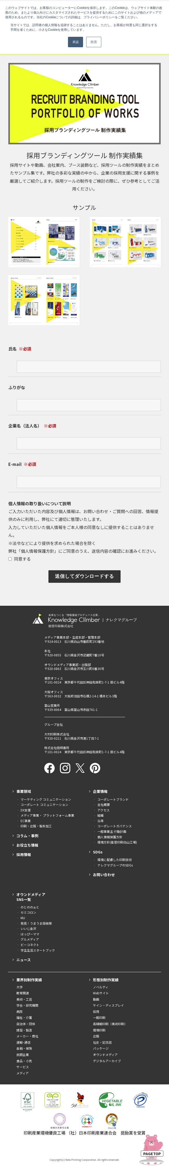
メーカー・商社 (27, 1036)
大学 (19, 987)
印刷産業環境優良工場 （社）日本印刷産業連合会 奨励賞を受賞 (85, 1133)
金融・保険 (24, 1048)
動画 (96, 999)
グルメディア (30, 939)
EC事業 (26, 820)
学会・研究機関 (27, 1005)
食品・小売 (24, 1061)
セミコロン (28, 912)
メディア (22, 1073)
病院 (19, 1011)
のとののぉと (30, 907)
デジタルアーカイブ (107, 1061)
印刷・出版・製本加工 (36, 826)
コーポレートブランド (113, 799)
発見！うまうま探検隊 (36, 923)
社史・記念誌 (102, 1042)
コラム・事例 (27, 835)
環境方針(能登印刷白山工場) (117, 842)
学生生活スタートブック (38, 950)
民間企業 (22, 1054)
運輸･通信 (23, 1042)
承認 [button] (75, 42)
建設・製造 (24, 1030)
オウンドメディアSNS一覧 (30, 897)
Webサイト (101, 993)
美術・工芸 (24, 999)
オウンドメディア (105, 1054)
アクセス (103, 810)
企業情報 (100, 791)
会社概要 (103, 804)
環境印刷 (99, 1030)
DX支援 (26, 810)
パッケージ (101, 1048)
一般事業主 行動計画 (111, 831)
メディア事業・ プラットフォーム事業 (47, 815)
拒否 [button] (94, 42)
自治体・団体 (25, 1023)
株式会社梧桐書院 (56, 747)
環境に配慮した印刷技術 (114, 859)
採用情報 (23, 854)
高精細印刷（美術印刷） (110, 1023)
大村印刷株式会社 (56, 734)
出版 (96, 1036)
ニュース (23, 959)
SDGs (98, 851)
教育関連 (22, 993)
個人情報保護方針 (37, 551)
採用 (96, 1011)
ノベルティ (100, 987)
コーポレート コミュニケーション (44, 804)
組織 (100, 815)
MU (23, 918)
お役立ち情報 (27, 845)
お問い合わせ (104, 874)
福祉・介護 (24, 1017)
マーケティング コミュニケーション (46, 799)
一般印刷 (99, 1017)
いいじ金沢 (28, 928)
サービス (22, 1067)
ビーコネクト (30, 944)
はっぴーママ (30, 934)
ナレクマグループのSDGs (115, 865)
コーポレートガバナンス (114, 826)
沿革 (100, 820)
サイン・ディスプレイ (108, 1005)
